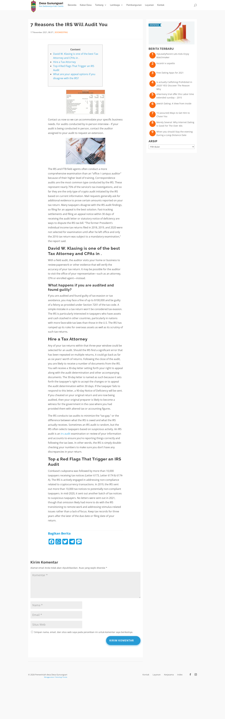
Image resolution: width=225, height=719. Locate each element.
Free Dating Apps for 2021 (170, 72)
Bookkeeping (61, 32)
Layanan (149, 5)
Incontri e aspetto (165, 63)
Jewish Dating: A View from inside (173, 103)
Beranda (72, 5)
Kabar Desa (86, 5)
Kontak (160, 5)
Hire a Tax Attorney (64, 62)
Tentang (99, 5)
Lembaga (115, 5)
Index (179, 674)
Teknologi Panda (61, 677)
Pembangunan (134, 5)
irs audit (65, 433)
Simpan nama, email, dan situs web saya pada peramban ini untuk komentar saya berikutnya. (83, 632)
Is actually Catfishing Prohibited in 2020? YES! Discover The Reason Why (174, 86)
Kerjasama (169, 674)
